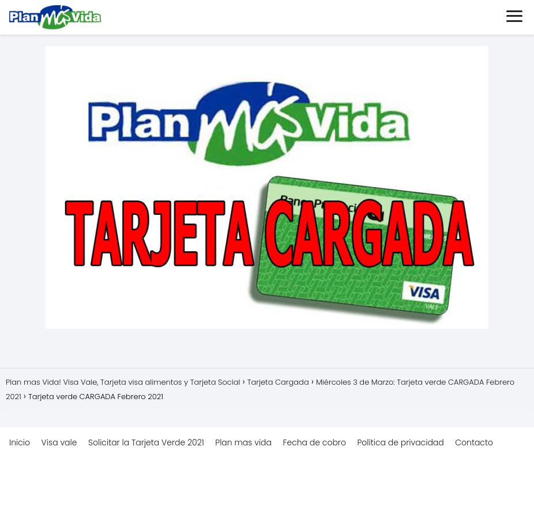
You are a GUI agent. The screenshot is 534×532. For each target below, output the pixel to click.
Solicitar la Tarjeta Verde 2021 (146, 442)
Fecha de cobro (314, 442)
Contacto (474, 442)
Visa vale (59, 442)
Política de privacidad (400, 442)
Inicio (19, 442)
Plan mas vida (243, 442)
